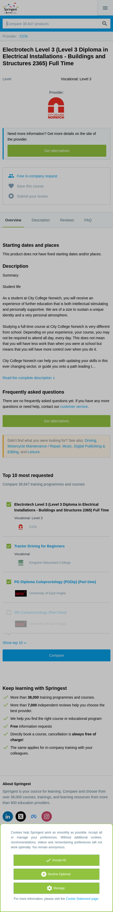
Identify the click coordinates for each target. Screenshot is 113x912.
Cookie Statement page (82, 899)
